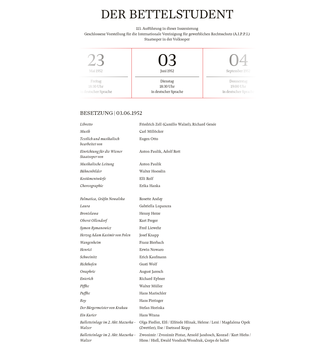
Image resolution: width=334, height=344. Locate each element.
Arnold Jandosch (200, 335)
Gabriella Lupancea (155, 206)
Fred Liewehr (150, 228)
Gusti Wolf (148, 264)
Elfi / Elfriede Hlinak (179, 322)
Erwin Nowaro (151, 250)
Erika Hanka (149, 186)
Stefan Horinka (151, 308)
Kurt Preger (148, 220)
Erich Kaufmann (152, 257)
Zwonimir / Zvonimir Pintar (162, 335)
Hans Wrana (149, 315)
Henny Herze (149, 213)
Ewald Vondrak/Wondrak (182, 340)
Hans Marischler (152, 293)
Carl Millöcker (151, 131)
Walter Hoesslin (152, 171)
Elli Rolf (146, 179)
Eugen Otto (148, 139)
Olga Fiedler (149, 322)
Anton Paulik (150, 151)
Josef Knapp (149, 235)
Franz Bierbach (151, 242)
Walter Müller (150, 286)
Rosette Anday (150, 199)
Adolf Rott (171, 151)
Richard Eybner (152, 279)
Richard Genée (204, 124)
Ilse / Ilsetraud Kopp (173, 328)
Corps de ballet (217, 340)
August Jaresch (151, 271)
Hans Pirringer (151, 300)
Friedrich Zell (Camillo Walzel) (164, 124)
